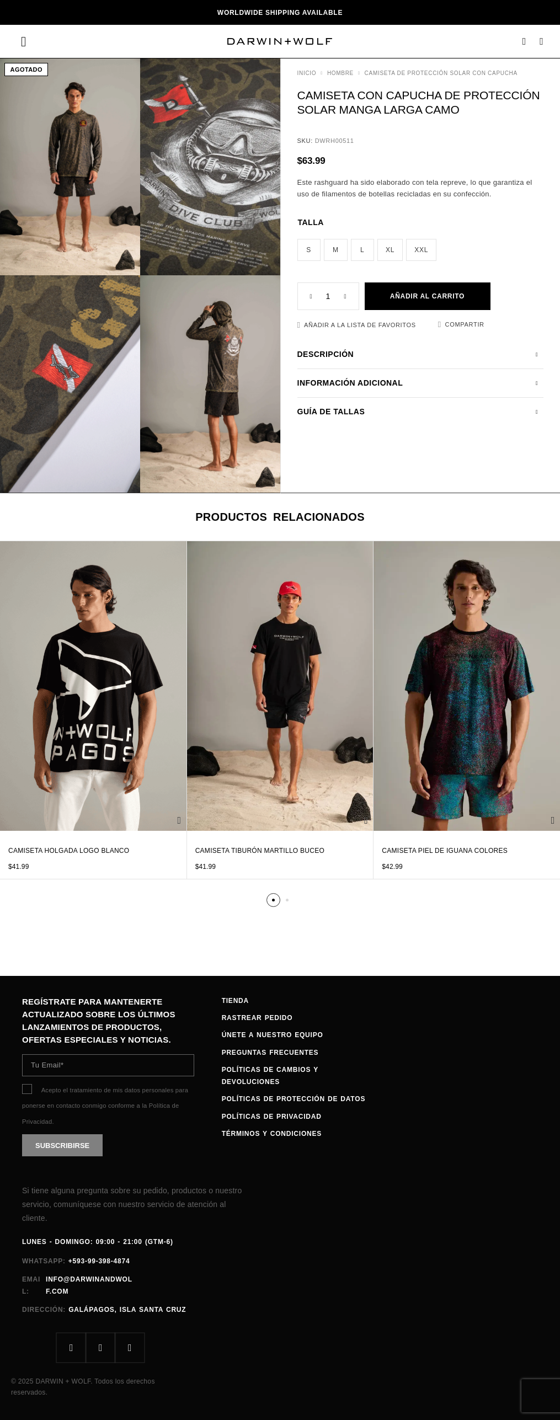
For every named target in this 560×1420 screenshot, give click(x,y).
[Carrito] (541, 41)
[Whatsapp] (130, 1348)
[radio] (309, 249)
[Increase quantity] (351, 296)
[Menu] (23, 41)
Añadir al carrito (427, 296)
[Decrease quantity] (305, 296)
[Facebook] (71, 1348)
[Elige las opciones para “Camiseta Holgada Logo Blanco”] (179, 820)
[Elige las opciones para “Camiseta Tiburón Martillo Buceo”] (366, 820)
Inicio (307, 73)
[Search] (524, 41)
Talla (311, 222)
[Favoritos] (356, 325)
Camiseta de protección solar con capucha (441, 73)
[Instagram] (100, 1348)
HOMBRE (340, 73)
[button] (273, 900)
